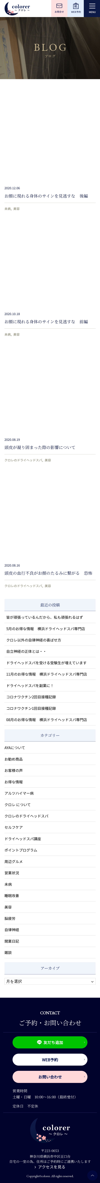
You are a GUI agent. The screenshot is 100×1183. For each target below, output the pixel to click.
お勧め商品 (13, 759)
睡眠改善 (11, 895)
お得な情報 (13, 781)
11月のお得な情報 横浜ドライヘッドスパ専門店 (46, 674)
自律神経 (11, 929)
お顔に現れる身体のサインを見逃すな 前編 (46, 321)
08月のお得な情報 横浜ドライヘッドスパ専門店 (46, 719)
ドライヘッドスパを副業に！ (30, 685)
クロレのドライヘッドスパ (23, 460)
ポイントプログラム (20, 850)
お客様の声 (13, 770)
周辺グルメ (13, 861)
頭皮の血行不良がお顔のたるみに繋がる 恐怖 (48, 573)
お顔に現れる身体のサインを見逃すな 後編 (46, 196)
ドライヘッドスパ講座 (22, 838)
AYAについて (14, 747)
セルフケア (13, 827)
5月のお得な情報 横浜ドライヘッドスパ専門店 (45, 628)
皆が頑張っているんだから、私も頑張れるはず (44, 617)
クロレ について (17, 804)
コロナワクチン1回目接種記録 (31, 708)
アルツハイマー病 (19, 793)
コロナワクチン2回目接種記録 (31, 696)
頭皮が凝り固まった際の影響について (39, 447)
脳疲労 (9, 918)
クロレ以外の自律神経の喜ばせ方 (33, 640)
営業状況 (11, 872)
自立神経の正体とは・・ (26, 651)
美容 (16, 208)
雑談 (8, 952)
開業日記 (11, 941)
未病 (7, 208)
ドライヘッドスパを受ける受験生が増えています (46, 662)
